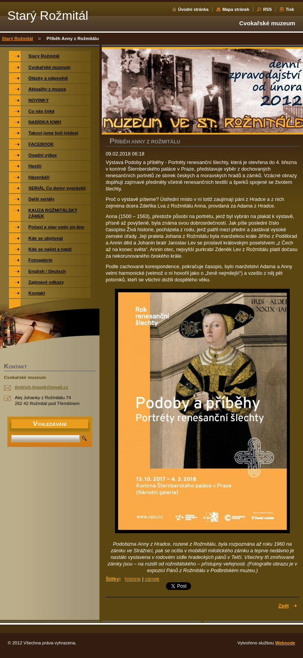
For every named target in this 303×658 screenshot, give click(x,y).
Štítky (112, 579)
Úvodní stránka (193, 9)
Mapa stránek (235, 9)
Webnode (285, 643)
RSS (267, 9)
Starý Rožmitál (17, 38)
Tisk (290, 9)
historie (133, 579)
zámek (152, 579)
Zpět (284, 606)
